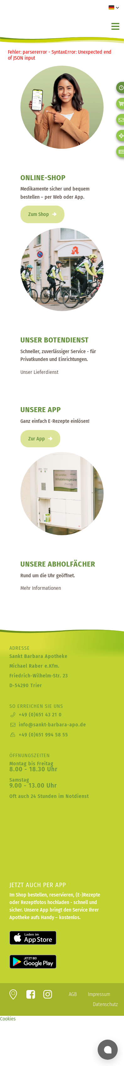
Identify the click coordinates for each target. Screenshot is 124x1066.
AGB (73, 994)
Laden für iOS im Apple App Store (40, 938)
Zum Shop (38, 214)
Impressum (99, 994)
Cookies (8, 1019)
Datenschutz (105, 1004)
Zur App (36, 439)
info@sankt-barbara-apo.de (52, 725)
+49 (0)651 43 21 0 (40, 715)
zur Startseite (42, 18)
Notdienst (77, 796)
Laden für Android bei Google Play (40, 962)
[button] (114, 7)
